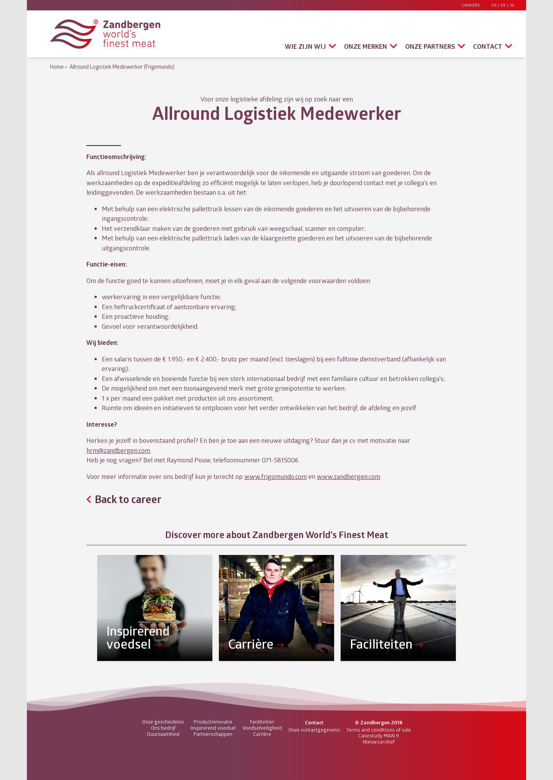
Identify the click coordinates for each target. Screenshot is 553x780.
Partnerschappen (213, 734)
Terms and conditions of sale (378, 730)
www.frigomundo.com (275, 476)
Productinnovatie (213, 722)
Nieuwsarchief (379, 742)
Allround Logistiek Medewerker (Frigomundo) (122, 66)
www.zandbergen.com (348, 476)
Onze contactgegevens (314, 730)
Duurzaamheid (163, 734)
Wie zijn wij (305, 46)
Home (57, 66)
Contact (487, 46)
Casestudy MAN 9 (378, 735)
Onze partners (430, 46)
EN (494, 5)
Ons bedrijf (163, 728)
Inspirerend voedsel (212, 728)
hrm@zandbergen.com (118, 450)
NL (512, 5)
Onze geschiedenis (163, 722)
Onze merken (365, 46)
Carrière (471, 5)
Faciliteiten (262, 722)
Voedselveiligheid (262, 728)
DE (503, 5)
